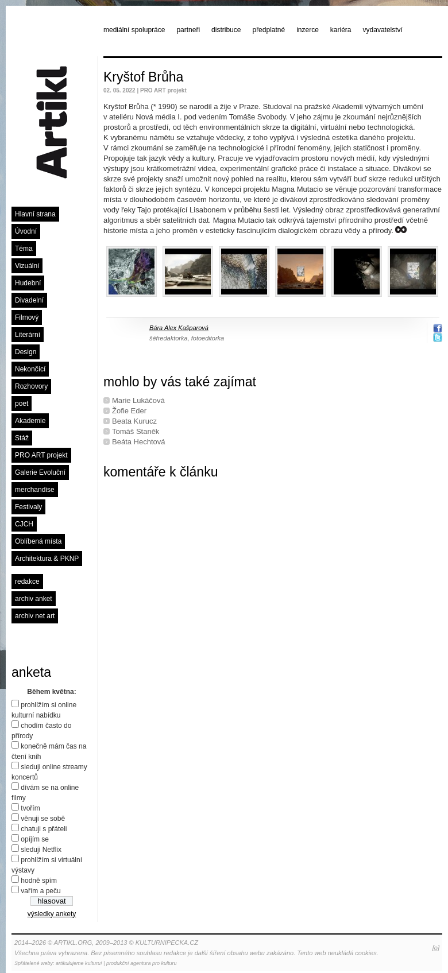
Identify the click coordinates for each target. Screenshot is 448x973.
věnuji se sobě (43, 819)
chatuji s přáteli (44, 829)
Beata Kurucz (134, 421)
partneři (188, 30)
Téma (24, 249)
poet (21, 404)
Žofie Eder (129, 410)
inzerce (307, 30)
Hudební (28, 283)
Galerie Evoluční (40, 472)
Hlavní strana (35, 214)
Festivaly (28, 507)
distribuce (226, 30)
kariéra (341, 30)
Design (25, 352)
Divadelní (29, 300)
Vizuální (27, 266)
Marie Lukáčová (138, 400)
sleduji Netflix (41, 850)
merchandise (35, 490)
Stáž (22, 438)
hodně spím (39, 881)
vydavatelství (383, 30)
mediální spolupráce (134, 30)
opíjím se (35, 839)
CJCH (24, 524)
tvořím (30, 808)
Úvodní (26, 231)
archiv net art (35, 616)
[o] (435, 947)
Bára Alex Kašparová (178, 327)
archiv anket (33, 599)
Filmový (26, 317)
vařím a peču (40, 891)
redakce (27, 581)
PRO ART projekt (41, 455)
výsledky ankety (52, 914)
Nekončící (30, 369)
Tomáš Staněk (135, 431)
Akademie (30, 421)
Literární (27, 335)
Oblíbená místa (38, 541)
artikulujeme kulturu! (79, 963)
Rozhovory (31, 386)
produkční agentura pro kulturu (141, 963)
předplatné (268, 30)
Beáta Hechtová (138, 441)
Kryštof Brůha (143, 76)
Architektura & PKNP (47, 559)
